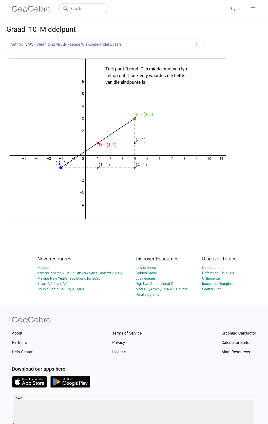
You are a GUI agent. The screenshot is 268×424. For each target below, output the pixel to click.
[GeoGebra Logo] (31, 9)
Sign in (235, 9)
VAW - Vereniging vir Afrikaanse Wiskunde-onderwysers (73, 44)
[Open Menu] (253, 9)
